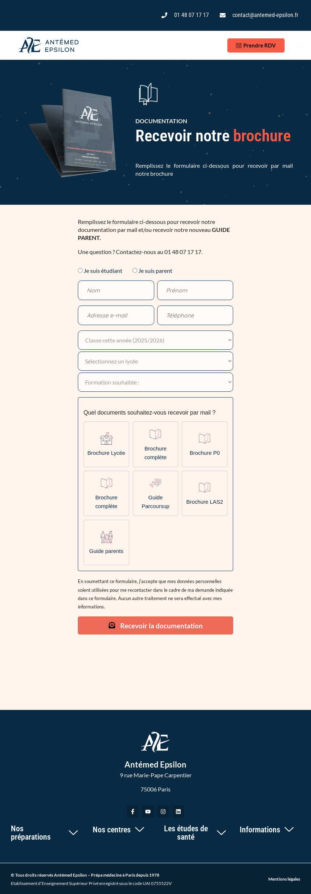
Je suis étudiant (103, 270)
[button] (300, 45)
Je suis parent (155, 270)
